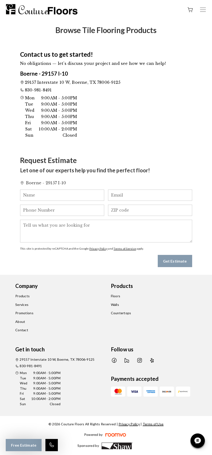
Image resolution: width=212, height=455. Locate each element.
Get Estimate (175, 261)
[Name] (62, 195)
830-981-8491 (38, 90)
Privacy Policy (98, 248)
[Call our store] (51, 445)
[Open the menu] (203, 9)
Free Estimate (23, 445)
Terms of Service (125, 248)
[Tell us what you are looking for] (106, 231)
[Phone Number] (62, 210)
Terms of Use (153, 424)
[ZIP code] (150, 210)
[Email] (150, 195)
